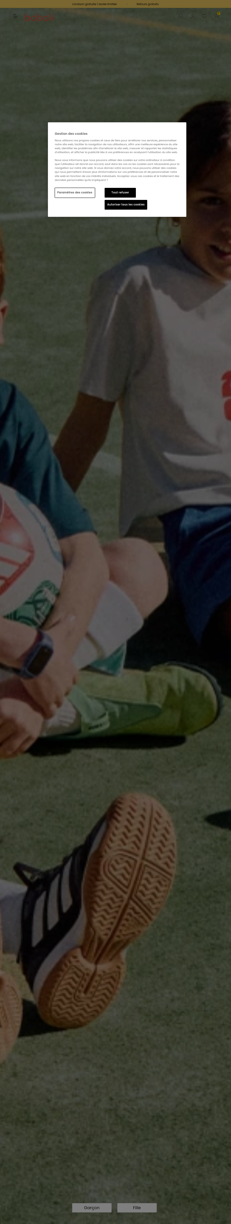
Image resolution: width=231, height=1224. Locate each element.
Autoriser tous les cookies (126, 204)
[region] (117, 169)
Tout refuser (120, 192)
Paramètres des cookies (74, 192)
